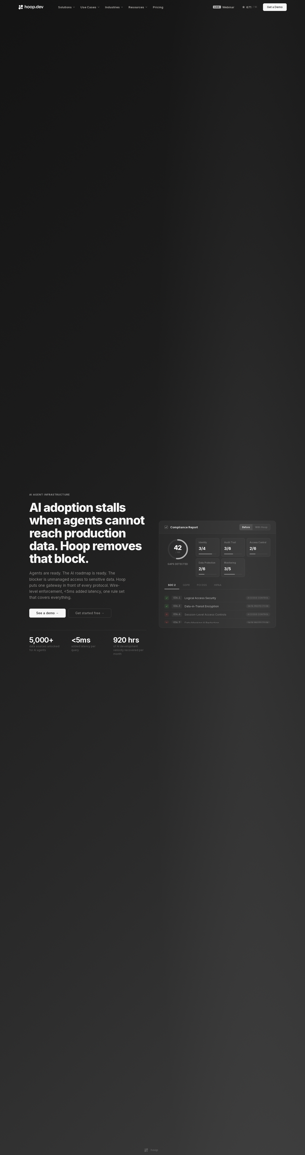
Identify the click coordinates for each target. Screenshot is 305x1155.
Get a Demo (275, 7)
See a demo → (47, 613)
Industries (114, 7)
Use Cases (90, 7)
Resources (137, 7)
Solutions (66, 7)
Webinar (223, 7)
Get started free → (89, 613)
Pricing (158, 7)
